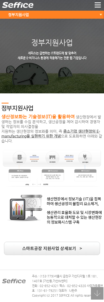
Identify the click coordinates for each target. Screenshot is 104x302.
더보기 (98, 5)
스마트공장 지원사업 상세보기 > (52, 248)
